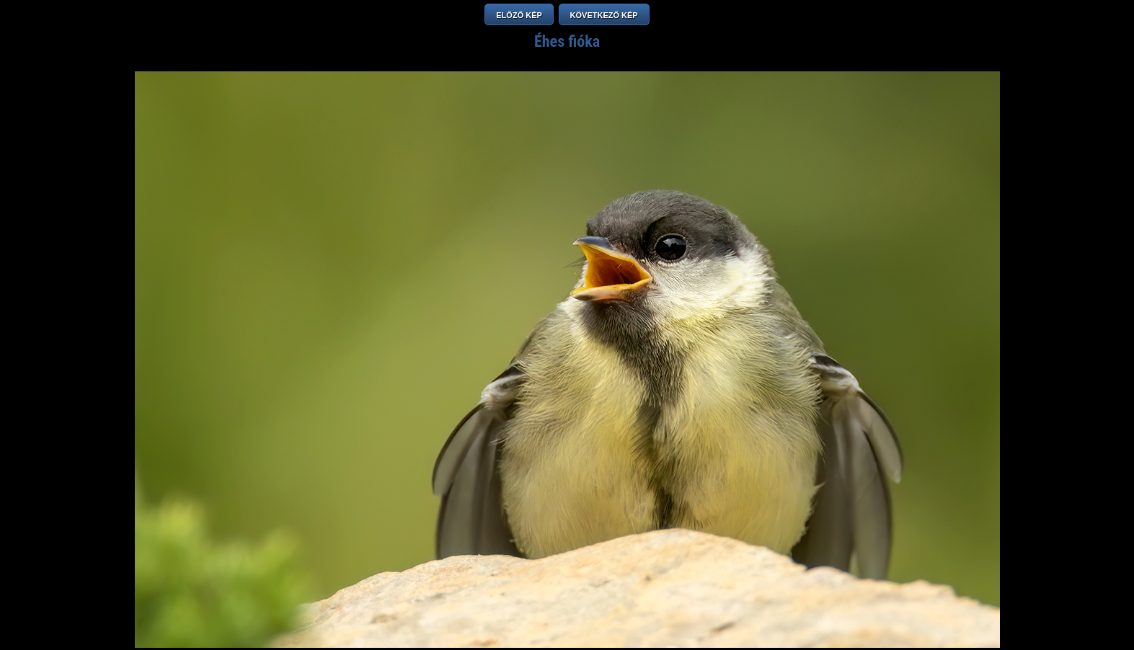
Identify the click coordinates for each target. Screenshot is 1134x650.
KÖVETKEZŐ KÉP (604, 15)
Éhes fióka (567, 41)
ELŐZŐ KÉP (519, 15)
